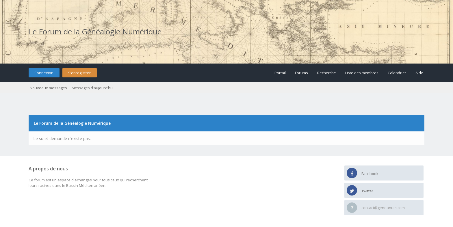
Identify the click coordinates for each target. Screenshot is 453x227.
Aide (419, 72)
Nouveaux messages (48, 87)
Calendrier (397, 72)
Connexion (43, 72)
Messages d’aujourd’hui (93, 87)
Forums (301, 72)
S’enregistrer (79, 72)
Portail (280, 72)
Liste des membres (361, 72)
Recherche (326, 72)
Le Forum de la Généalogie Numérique (95, 31)
